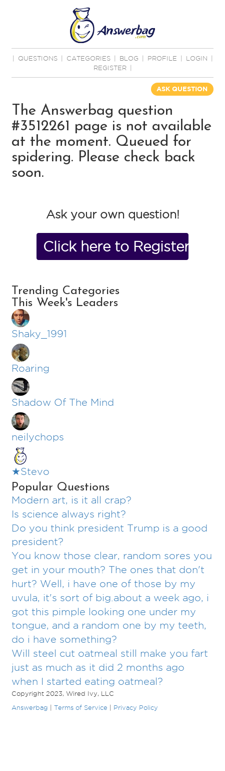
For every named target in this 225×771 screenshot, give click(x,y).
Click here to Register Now (115, 246)
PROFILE (162, 58)
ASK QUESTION (182, 89)
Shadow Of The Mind (63, 402)
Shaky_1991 (39, 333)
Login (197, 58)
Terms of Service (81, 707)
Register (110, 67)
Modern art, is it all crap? (72, 499)
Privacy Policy (136, 707)
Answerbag (30, 707)
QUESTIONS (38, 58)
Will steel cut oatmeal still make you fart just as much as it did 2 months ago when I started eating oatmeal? (110, 667)
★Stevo (31, 471)
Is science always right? (69, 514)
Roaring (31, 368)
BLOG (129, 58)
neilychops (38, 436)
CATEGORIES (88, 58)
